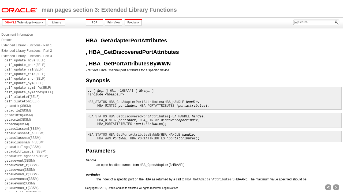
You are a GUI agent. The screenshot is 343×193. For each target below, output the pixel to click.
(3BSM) (18, 106)
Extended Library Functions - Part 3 (26, 56)
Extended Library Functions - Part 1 (26, 45)
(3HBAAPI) (162, 165)
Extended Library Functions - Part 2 (26, 51)
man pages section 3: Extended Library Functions (109, 10)
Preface (6, 40)
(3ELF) (25, 60)
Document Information (17, 34)
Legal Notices (170, 188)
